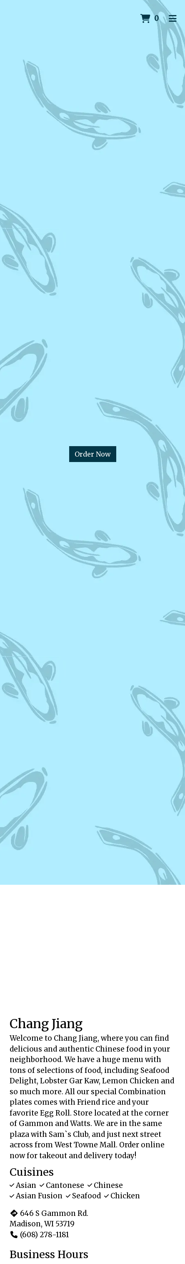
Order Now (93, 454)
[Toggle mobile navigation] (173, 18)
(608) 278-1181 (39, 1234)
